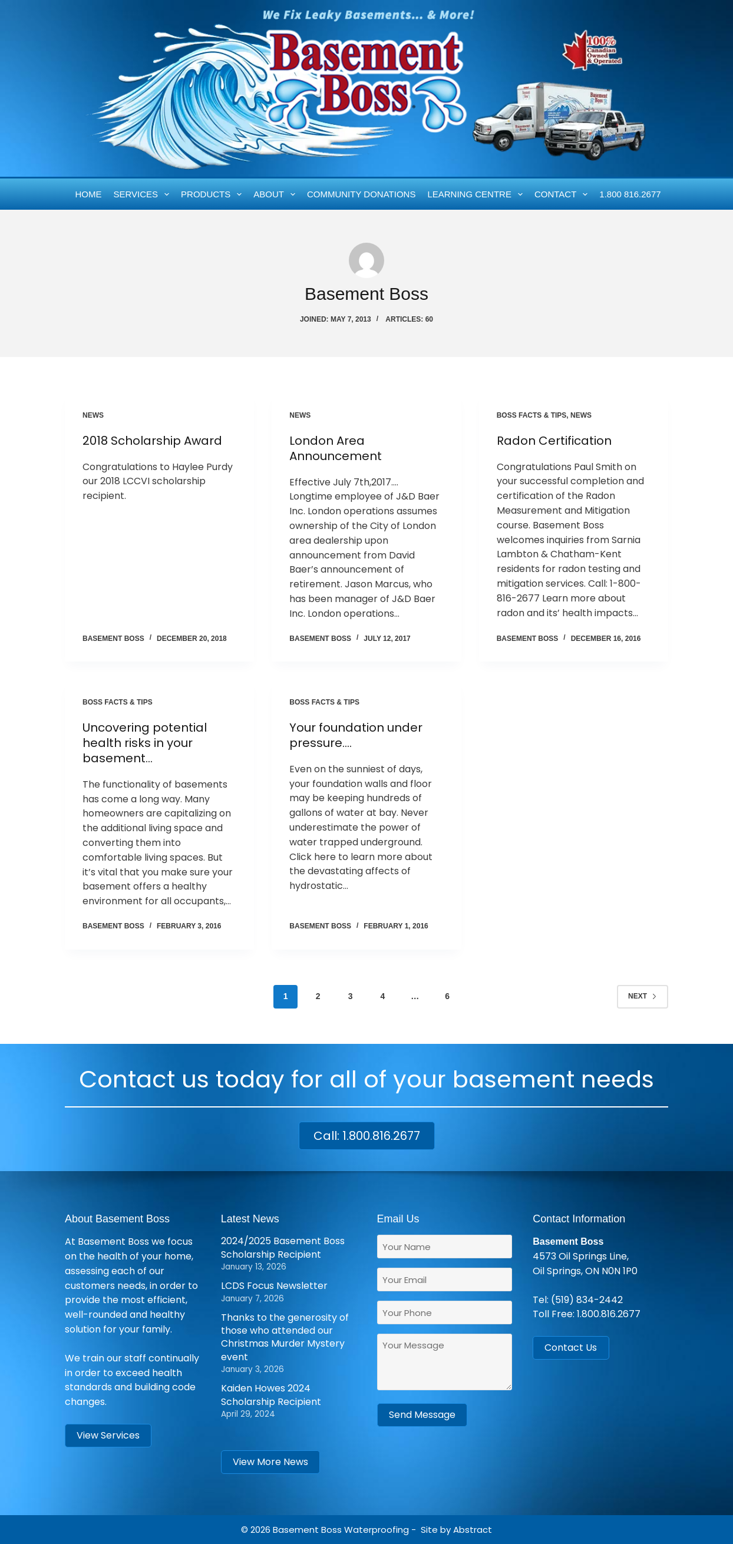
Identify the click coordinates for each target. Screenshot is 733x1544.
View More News (270, 1462)
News (93, 415)
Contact (563, 194)
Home (88, 194)
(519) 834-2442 (587, 1300)
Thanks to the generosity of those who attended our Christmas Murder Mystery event (285, 1337)
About (276, 194)
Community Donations (361, 194)
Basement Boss (307, 1529)
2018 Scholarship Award (152, 440)
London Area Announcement (335, 448)
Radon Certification (554, 440)
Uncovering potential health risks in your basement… (144, 742)
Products (213, 194)
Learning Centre (477, 194)
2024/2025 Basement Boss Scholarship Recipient (283, 1247)
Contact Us (570, 1347)
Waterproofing (376, 1529)
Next (642, 996)
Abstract (472, 1529)
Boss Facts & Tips (532, 415)
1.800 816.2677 (630, 194)
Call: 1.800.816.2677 (366, 1136)
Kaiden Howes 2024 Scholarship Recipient (271, 1394)
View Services (108, 1435)
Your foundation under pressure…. (355, 735)
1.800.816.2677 (608, 1314)
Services (144, 194)
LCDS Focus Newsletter (274, 1285)
